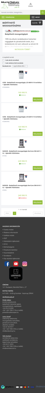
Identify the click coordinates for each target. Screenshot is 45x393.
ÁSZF (5, 238)
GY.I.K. (6, 244)
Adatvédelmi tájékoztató (11, 241)
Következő (37, 213)
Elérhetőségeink (9, 247)
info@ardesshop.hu (8, 331)
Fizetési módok (8, 230)
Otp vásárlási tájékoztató (12, 259)
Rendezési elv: (6, 66)
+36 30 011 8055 (7, 344)
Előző (7, 213)
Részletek (38, 99)
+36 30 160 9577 (7, 327)
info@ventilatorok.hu (9, 348)
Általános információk (11, 232)
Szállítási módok (9, 235)
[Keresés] (42, 12)
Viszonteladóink (9, 253)
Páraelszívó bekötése (10, 250)
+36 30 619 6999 (7, 308)
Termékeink (7, 256)
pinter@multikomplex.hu (10, 312)
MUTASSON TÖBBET (22, 49)
